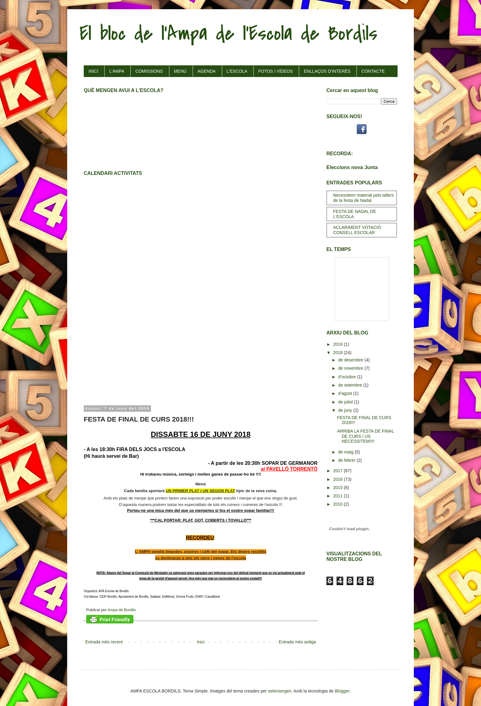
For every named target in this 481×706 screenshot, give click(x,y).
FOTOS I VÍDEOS (275, 71)
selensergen (279, 691)
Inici (201, 641)
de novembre (351, 368)
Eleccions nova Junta (352, 167)
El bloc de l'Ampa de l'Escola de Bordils (228, 33)
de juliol (346, 401)
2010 (338, 504)
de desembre (351, 359)
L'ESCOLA (237, 71)
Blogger (342, 691)
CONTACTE (373, 71)
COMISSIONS (149, 71)
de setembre (350, 385)
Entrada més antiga (297, 641)
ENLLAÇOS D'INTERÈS (327, 71)
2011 (338, 495)
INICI (93, 71)
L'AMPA (116, 71)
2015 (338, 487)
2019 (338, 344)
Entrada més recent (104, 641)
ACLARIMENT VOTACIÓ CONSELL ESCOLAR (357, 230)
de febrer (347, 460)
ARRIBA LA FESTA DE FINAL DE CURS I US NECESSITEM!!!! (365, 436)
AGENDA (207, 71)
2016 (338, 479)
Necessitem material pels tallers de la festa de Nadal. (363, 198)
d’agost (345, 393)
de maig (346, 451)
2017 (338, 470)
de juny (345, 410)
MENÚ (180, 71)
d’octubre (347, 376)
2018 (338, 352)
